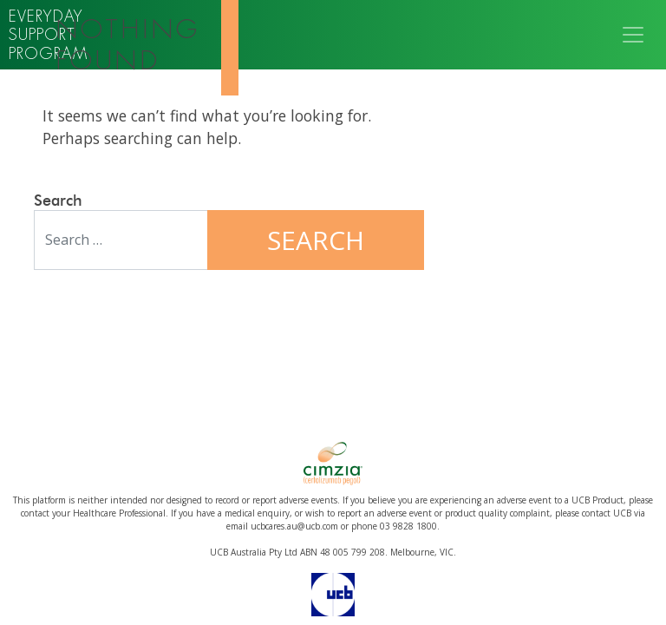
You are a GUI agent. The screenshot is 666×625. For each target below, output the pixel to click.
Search (58, 201)
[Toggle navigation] (633, 34)
